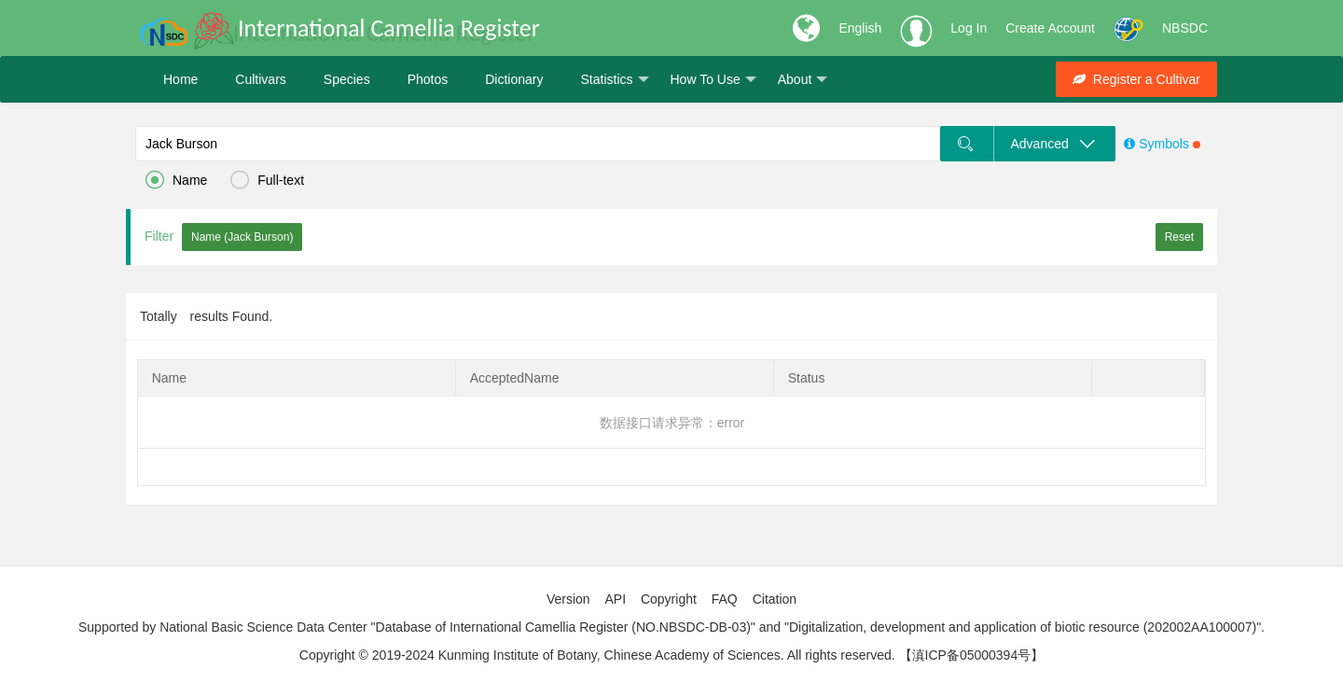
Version (568, 599)
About (803, 80)
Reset (1179, 237)
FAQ (725, 599)
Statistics (614, 80)
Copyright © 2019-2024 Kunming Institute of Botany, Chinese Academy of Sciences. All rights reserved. (597, 655)
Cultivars (260, 79)
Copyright (669, 599)
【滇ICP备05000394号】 (972, 655)
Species (347, 79)
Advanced (1054, 143)
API (615, 599)
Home (180, 79)
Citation (774, 599)
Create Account (1050, 28)
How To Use (713, 80)
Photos (428, 79)
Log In (968, 28)
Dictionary (514, 79)
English (859, 28)
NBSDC (1185, 28)
